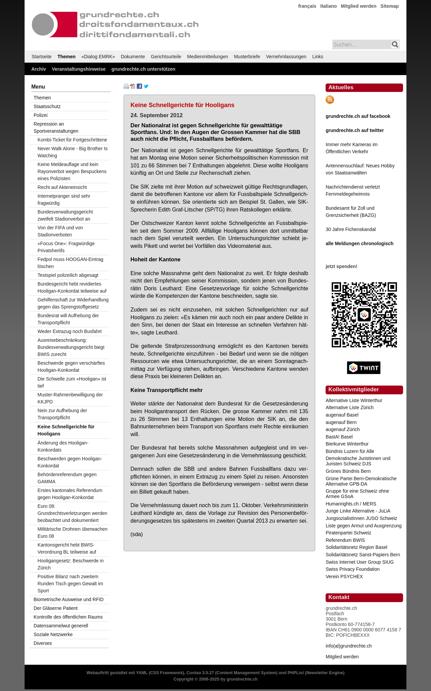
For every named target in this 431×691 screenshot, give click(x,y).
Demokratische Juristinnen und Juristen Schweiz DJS (358, 461)
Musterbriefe (247, 56)
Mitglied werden (358, 6)
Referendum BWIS (345, 540)
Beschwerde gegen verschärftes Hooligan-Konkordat (71, 366)
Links (317, 56)
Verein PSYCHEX (344, 576)
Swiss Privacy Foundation (352, 569)
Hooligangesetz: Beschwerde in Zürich (71, 564)
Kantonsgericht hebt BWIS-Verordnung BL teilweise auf (67, 548)
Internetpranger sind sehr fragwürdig (64, 199)
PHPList (296, 672)
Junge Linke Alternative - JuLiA (358, 511)
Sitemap (389, 6)
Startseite (42, 56)
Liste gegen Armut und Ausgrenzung (364, 525)
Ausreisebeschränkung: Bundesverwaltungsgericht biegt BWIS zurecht (71, 347)
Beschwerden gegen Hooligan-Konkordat (70, 462)
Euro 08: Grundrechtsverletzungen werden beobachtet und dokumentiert (72, 513)
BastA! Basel (339, 436)
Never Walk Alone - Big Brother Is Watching (73, 152)
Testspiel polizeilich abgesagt (68, 275)
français (307, 6)
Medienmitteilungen (207, 56)
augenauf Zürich (343, 429)
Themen (67, 56)
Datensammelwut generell (61, 625)
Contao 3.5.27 (200, 672)
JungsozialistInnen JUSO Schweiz (361, 518)
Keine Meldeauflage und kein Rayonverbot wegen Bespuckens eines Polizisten (72, 171)
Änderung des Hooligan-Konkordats (63, 446)
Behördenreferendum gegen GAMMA (67, 478)
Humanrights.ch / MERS (351, 503)
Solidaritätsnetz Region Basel (356, 547)
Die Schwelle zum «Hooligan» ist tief (72, 382)
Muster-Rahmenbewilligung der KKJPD (70, 398)
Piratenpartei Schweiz (348, 532)
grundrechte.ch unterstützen (143, 69)
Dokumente (133, 56)
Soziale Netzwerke (53, 634)
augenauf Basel (342, 415)
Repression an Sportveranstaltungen (56, 127)
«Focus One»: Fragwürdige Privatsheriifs (66, 247)
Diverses (43, 643)
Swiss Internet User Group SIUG (360, 562)
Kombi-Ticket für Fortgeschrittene (72, 139)
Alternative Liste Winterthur (354, 400)
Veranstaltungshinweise (79, 69)
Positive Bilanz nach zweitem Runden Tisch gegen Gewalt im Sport (70, 583)
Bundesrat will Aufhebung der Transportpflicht (68, 319)
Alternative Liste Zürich (349, 407)
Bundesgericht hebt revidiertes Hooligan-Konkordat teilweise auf (72, 287)
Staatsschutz (47, 106)
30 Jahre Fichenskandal (351, 229)
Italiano (328, 6)
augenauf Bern (341, 422)
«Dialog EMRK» (98, 56)
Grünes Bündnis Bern (348, 471)
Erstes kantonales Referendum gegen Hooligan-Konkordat (70, 494)
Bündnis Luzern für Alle (350, 451)
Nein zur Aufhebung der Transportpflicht (62, 414)
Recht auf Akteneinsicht (62, 187)
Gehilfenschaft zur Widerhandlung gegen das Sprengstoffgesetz (73, 303)
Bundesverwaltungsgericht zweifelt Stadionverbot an (65, 215)
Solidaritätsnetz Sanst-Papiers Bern (363, 554)
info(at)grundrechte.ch (349, 646)
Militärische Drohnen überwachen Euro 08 (73, 532)
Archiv (38, 69)
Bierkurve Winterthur (347, 444)
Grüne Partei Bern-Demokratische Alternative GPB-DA (361, 481)
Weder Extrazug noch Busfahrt (70, 331)
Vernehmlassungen (286, 56)
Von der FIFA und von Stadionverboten (60, 231)
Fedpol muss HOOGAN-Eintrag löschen (70, 263)
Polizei (40, 115)
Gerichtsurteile (166, 56)
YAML (141, 672)
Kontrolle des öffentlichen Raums (68, 617)
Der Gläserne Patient (56, 608)
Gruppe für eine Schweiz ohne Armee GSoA (357, 493)
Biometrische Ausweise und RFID (69, 599)
